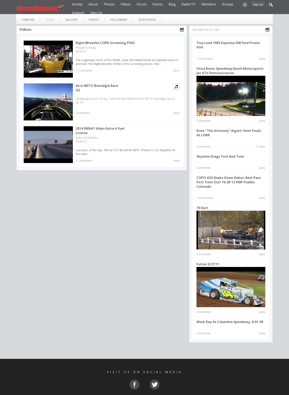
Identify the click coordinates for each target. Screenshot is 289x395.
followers (118, 20)
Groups (227, 4)
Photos (109, 4)
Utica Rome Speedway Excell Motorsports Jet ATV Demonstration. (229, 70)
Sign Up (258, 4)
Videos (126, 4)
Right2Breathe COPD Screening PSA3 (105, 43)
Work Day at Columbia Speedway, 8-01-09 (229, 322)
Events (158, 4)
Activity (77, 4)
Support (78, 12)
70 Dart (202, 208)
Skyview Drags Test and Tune (220, 156)
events (94, 20)
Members (208, 4)
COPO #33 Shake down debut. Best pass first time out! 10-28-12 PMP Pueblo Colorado (228, 182)
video (50, 20)
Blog (172, 4)
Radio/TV (188, 4)
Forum (142, 4)
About (93, 4)
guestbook (147, 20)
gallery (71, 20)
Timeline (28, 20)
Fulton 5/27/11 (207, 264)
